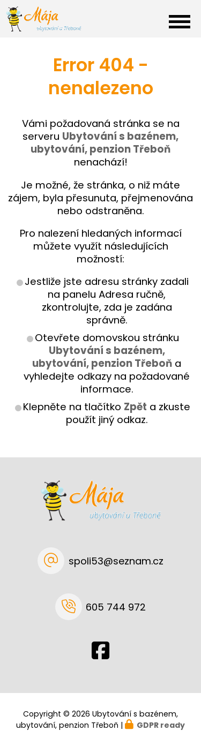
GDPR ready (161, 725)
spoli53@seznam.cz (116, 561)
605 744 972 (116, 607)
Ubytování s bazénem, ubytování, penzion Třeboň (102, 357)
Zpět (135, 406)
